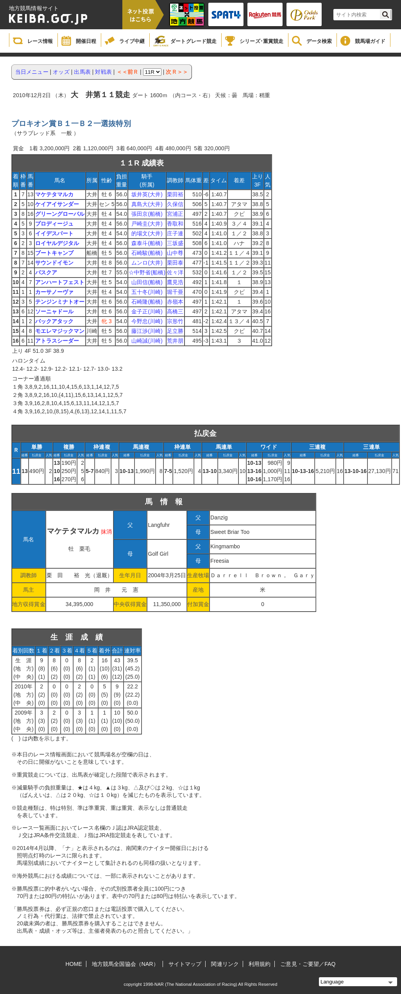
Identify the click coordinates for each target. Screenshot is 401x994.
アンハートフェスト (60, 282)
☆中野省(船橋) (147, 272)
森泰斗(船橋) (147, 243)
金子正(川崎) (147, 311)
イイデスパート (54, 233)
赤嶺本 (175, 302)
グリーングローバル (60, 214)
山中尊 (175, 253)
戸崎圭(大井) (147, 223)
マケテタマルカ (54, 194)
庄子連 (175, 233)
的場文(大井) (147, 233)
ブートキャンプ (54, 253)
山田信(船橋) (147, 282)
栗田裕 (175, 194)
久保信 (175, 204)
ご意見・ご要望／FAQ (307, 964)
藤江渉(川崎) (147, 331)
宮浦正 (175, 214)
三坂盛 (175, 243)
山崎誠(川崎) (147, 341)
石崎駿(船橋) (147, 253)
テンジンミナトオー (60, 302)
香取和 (175, 223)
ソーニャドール (54, 311)
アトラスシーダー (57, 341)
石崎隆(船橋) (147, 302)
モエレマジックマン (60, 331)
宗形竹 (175, 321)
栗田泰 (175, 263)
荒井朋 (175, 341)
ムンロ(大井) (147, 263)
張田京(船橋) (147, 214)
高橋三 (175, 311)
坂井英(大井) (147, 194)
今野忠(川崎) (147, 321)
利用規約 (259, 964)
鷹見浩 (175, 282)
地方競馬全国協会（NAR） (125, 964)
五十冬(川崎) (147, 292)
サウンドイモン (54, 263)
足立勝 (175, 331)
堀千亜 (175, 292)
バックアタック (54, 321)
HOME (74, 964)
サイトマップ (185, 964)
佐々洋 (175, 272)
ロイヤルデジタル (57, 243)
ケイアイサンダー (57, 204)
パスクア (46, 272)
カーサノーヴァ (54, 292)
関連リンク (225, 964)
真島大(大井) (147, 204)
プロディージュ (54, 223)
